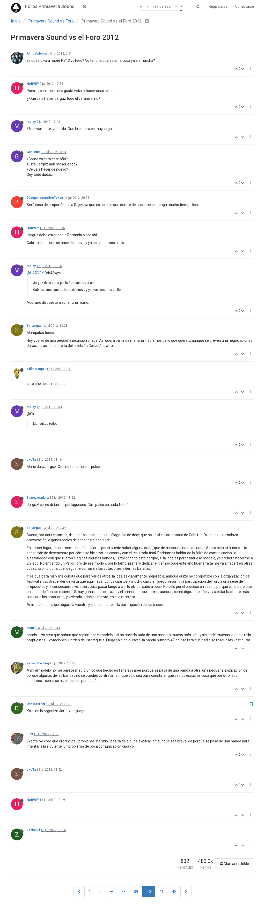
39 (136, 892)
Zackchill (33, 830)
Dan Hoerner (36, 704)
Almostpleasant (38, 53)
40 (149, 892)
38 (123, 892)
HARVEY (33, 84)
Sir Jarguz (34, 326)
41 (161, 892)
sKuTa (31, 459)
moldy (31, 122)
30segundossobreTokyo (45, 198)
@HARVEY (35, 273)
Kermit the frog (38, 663)
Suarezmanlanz (38, 497)
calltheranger (36, 369)
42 (174, 892)
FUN (30, 734)
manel (31, 628)
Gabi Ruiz (33, 152)
